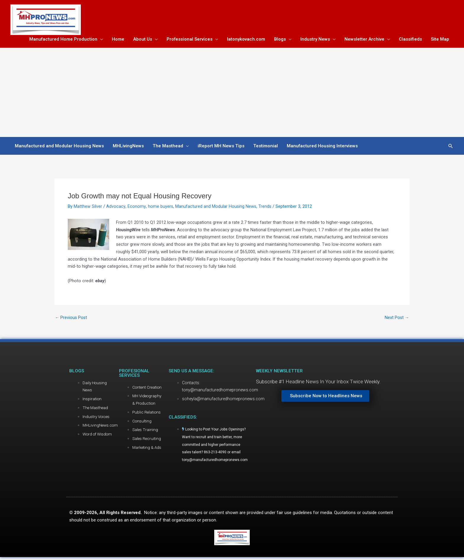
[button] (451, 147)
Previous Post (71, 318)
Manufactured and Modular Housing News (216, 207)
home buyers (160, 207)
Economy (136, 207)
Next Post (396, 318)
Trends (265, 207)
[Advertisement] (232, 93)
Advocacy (115, 207)
